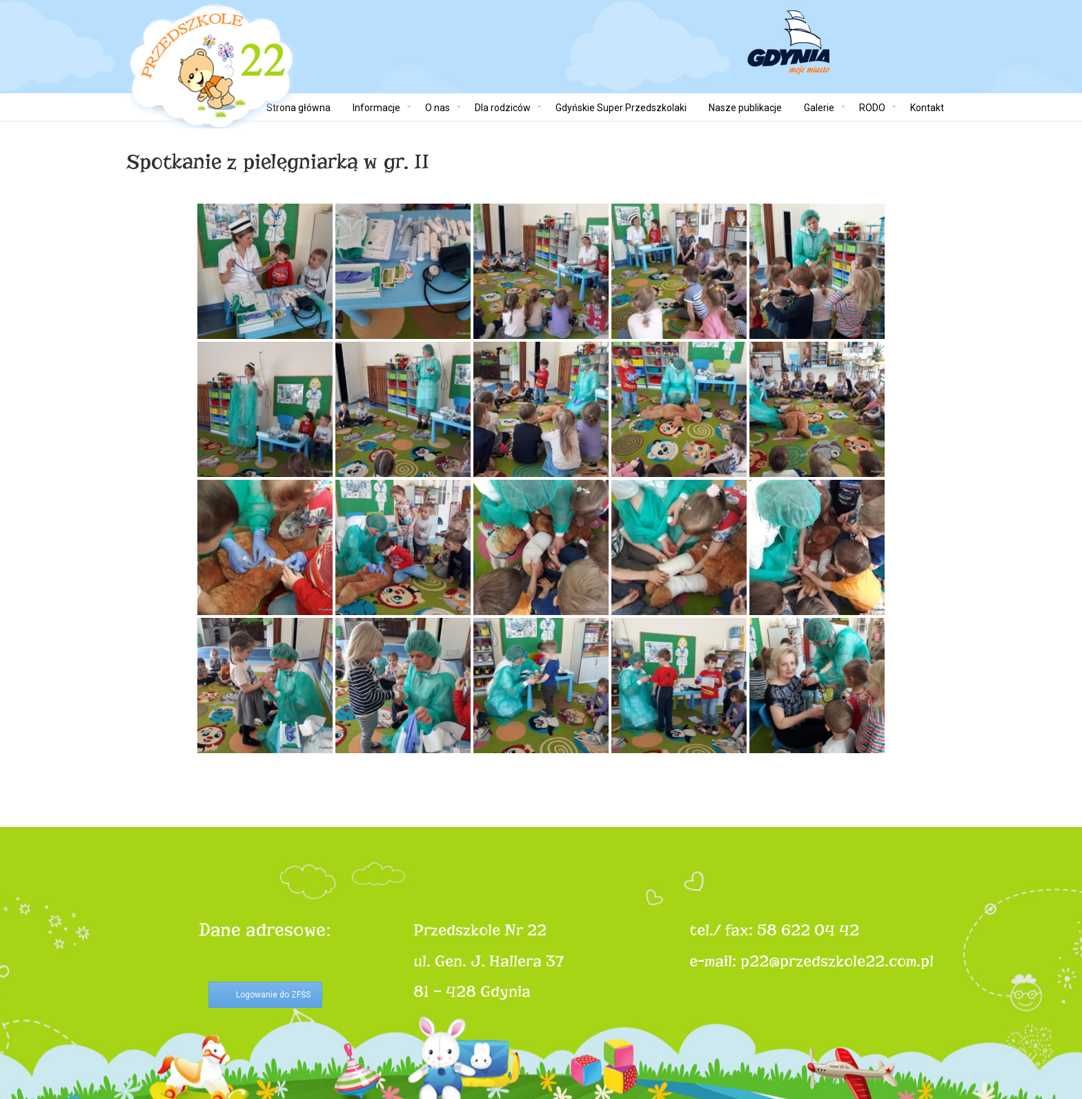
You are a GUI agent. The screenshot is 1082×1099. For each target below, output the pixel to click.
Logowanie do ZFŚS (273, 995)
